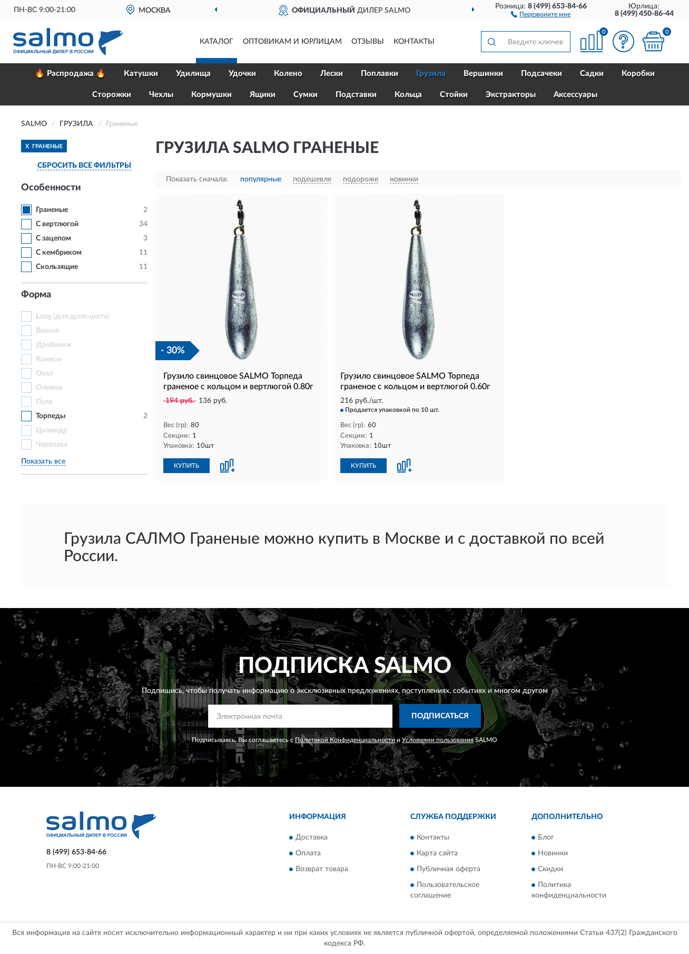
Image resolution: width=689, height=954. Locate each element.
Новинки (553, 853)
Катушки (141, 74)
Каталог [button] (216, 41)
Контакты (414, 41)
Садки (592, 74)
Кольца (408, 95)
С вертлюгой (57, 224)
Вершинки (483, 74)
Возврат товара (322, 869)
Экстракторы (511, 95)
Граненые (52, 210)
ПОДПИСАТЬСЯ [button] (440, 716)
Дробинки (53, 345)
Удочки (242, 74)
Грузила (431, 74)
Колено (288, 74)
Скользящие (57, 267)
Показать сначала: (197, 179)
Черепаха (51, 444)
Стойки (454, 95)
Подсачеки (541, 74)
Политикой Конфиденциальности (345, 740)
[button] (540, 14)
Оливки (49, 387)
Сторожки (111, 95)
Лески (331, 74)
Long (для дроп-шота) (73, 316)
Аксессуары (575, 95)
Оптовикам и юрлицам (292, 41)
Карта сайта (437, 853)
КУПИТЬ (186, 465)
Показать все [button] (43, 461)
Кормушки (211, 95)
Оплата (308, 853)
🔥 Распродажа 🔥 (70, 74)
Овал (44, 373)
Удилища (193, 74)
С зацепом (53, 238)
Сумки (305, 95)
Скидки (550, 869)
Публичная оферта (448, 869)
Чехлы (161, 95)
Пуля (44, 402)
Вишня (47, 330)
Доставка (312, 837)
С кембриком (59, 252)
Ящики (262, 95)
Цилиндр (51, 430)
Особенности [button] (51, 187)
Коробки (638, 74)
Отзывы (367, 41)
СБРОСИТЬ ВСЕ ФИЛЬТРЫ (84, 165)
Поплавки (379, 74)
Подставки (356, 95)
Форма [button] (36, 295)
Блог (546, 837)
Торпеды (50, 416)
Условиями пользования (438, 740)
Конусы (49, 359)
